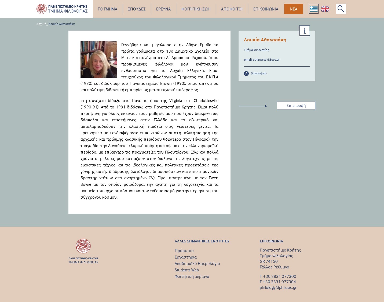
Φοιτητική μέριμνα (192, 276)
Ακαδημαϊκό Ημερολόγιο (197, 263)
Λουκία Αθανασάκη (62, 24)
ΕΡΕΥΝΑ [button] (163, 9)
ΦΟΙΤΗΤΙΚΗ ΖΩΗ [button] (195, 9)
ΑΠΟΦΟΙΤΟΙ (232, 9)
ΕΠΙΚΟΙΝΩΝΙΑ (265, 9)
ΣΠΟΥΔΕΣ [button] (136, 9)
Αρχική (41, 24)
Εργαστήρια (186, 257)
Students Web (187, 269)
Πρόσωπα (184, 250)
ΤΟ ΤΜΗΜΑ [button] (107, 9)
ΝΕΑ (293, 9)
